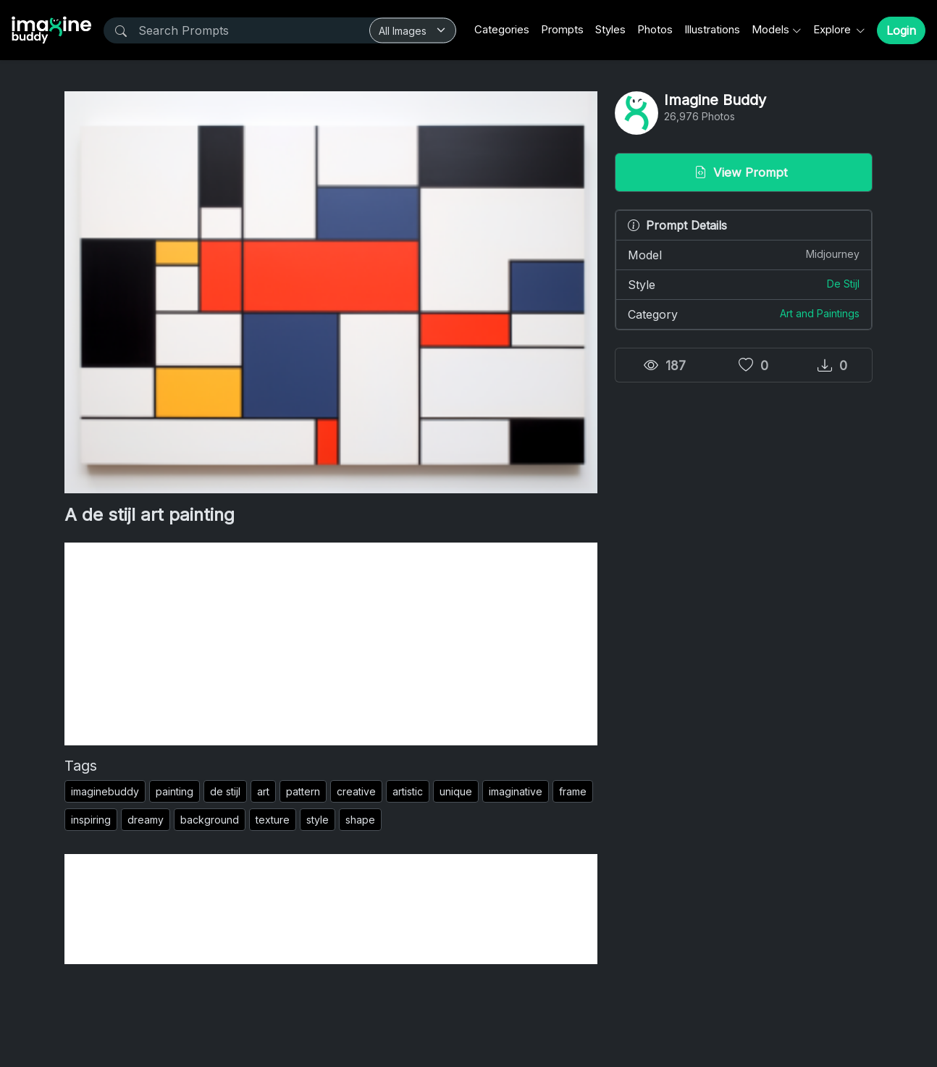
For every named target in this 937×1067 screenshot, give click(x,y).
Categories (501, 29)
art (263, 791)
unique (456, 791)
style (317, 819)
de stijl (225, 791)
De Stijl (843, 283)
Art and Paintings (820, 313)
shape (360, 819)
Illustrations (712, 29)
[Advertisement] (330, 644)
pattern (303, 791)
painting (174, 791)
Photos (655, 29)
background (209, 819)
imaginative (515, 791)
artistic (407, 791)
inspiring (91, 819)
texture (273, 819)
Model (744, 254)
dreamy (145, 819)
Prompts (562, 29)
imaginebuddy (105, 791)
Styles (610, 29)
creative (356, 791)
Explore (833, 29)
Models (770, 29)
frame (573, 791)
